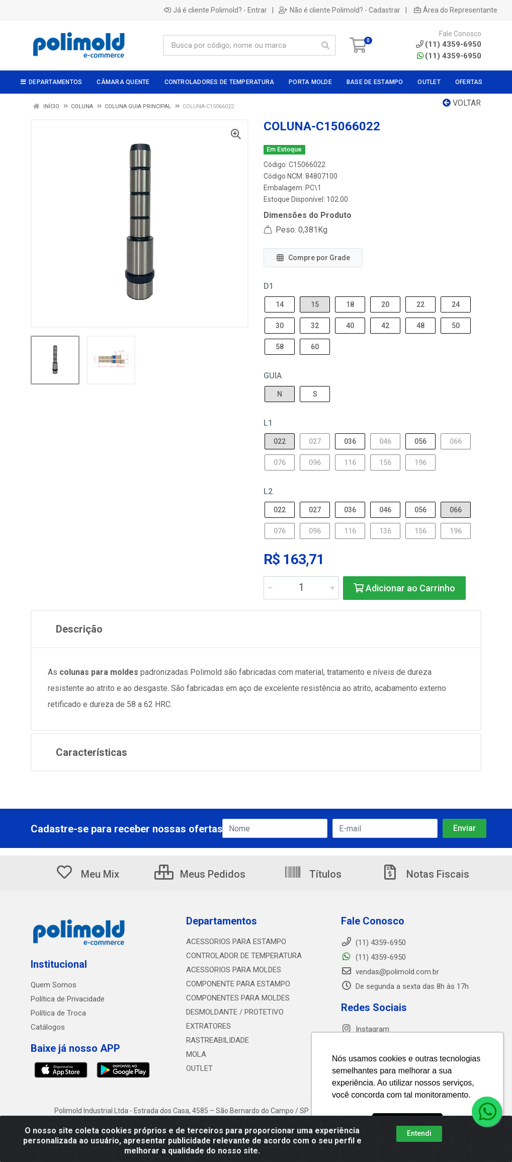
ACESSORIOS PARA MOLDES (233, 969)
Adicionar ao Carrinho (404, 588)
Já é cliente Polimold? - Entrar (215, 10)
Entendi (419, 1133)
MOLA (196, 1054)
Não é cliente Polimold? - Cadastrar (339, 10)
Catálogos (48, 1027)
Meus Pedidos (199, 874)
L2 (268, 491)
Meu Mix (87, 874)
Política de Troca (58, 1013)
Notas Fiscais (425, 874)
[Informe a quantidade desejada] (301, 587)
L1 (268, 423)
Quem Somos (53, 984)
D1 (269, 286)
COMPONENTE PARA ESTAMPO (238, 983)
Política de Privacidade (68, 998)
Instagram (365, 1029)
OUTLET (199, 1068)
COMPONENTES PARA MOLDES (238, 997)
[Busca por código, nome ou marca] (239, 45)
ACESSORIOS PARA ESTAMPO (236, 941)
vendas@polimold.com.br (390, 971)
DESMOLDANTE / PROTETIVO (235, 1012)
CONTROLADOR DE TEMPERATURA (244, 955)
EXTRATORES (208, 1026)
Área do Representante (455, 10)
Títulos (313, 874)
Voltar (462, 103)
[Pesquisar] (325, 45)
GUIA (273, 375)
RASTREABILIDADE (217, 1040)
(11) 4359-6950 (449, 55)
